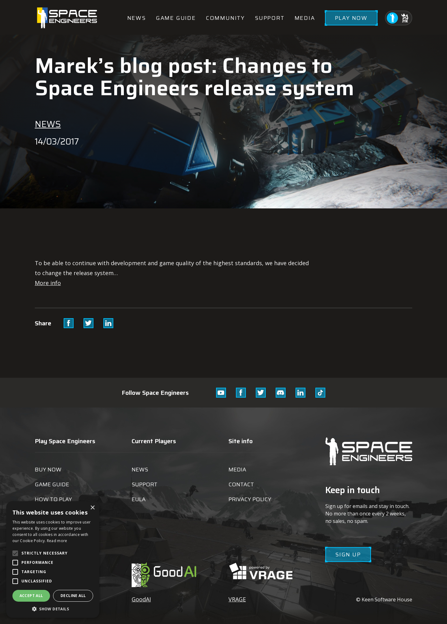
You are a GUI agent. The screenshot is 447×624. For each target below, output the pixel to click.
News (136, 18)
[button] (52, 609)
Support (270, 18)
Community (225, 18)
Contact (241, 484)
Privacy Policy (249, 499)
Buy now (48, 469)
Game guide (176, 18)
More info (48, 283)
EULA (139, 499)
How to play (53, 499)
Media (305, 18)
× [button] (92, 508)
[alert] (52, 559)
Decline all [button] (73, 595)
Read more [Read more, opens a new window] (57, 540)
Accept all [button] (31, 595)
